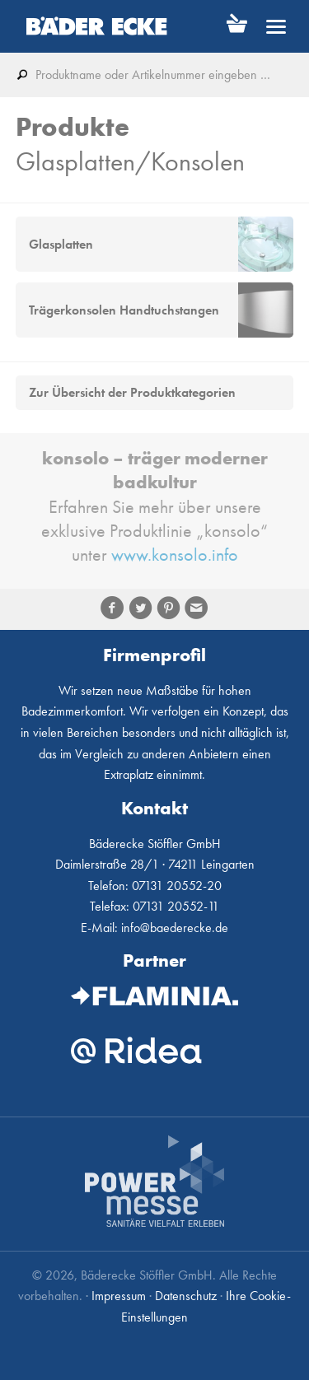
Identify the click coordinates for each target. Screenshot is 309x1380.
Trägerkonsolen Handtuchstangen (124, 310)
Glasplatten (61, 244)
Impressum (118, 1295)
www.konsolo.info (174, 554)
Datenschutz (186, 1295)
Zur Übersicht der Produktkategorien (132, 393)
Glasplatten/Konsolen (130, 162)
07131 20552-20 (177, 885)
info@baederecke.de (174, 927)
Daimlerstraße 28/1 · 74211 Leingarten (155, 864)
